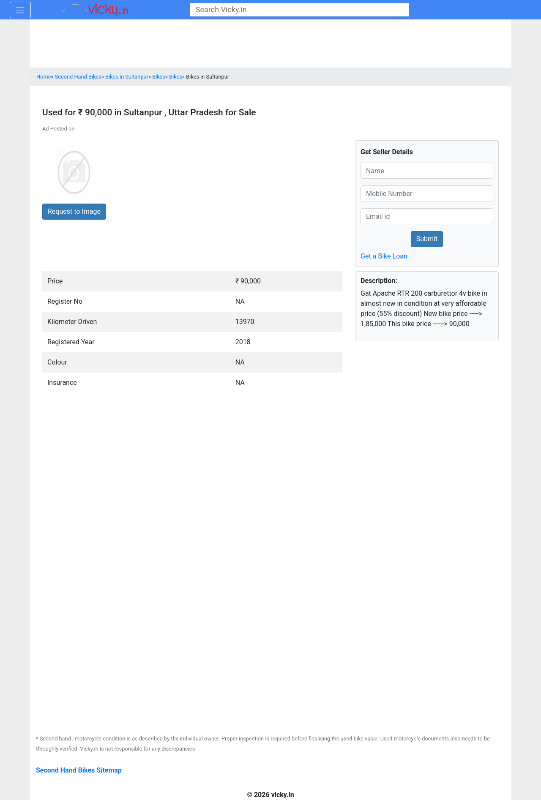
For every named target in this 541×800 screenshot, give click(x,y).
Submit (426, 239)
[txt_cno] (427, 193)
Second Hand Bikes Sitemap (79, 770)
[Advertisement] (412, 456)
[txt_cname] (427, 171)
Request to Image (74, 211)
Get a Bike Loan (384, 256)
